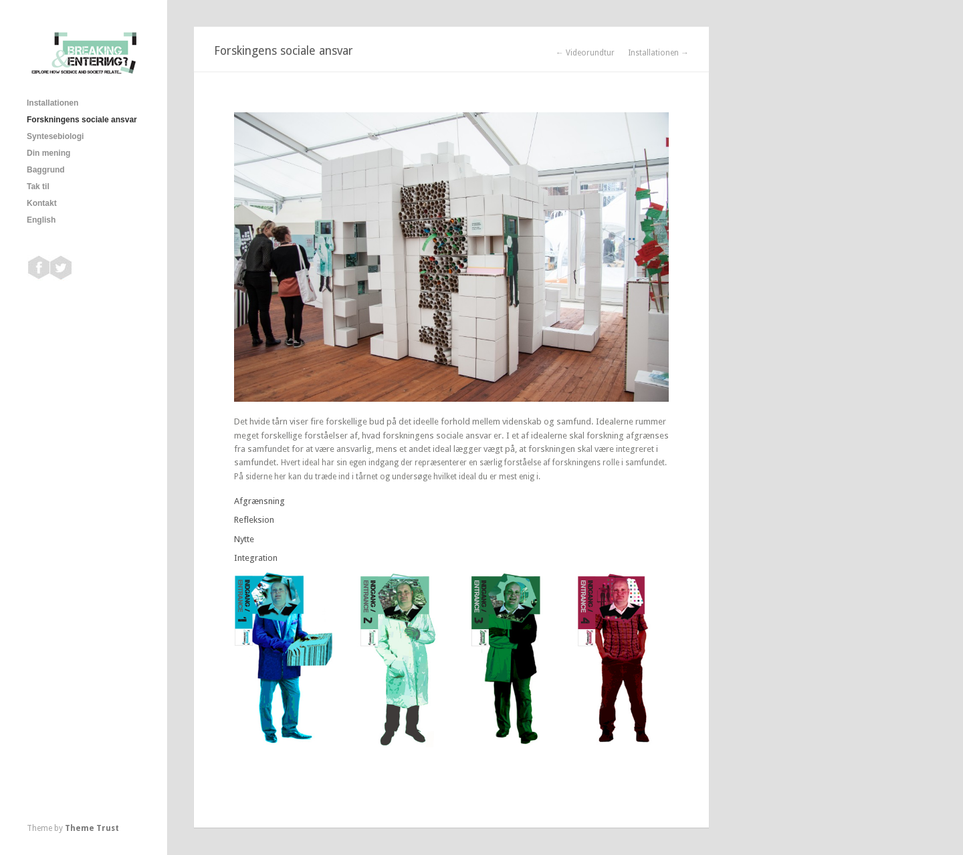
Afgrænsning (259, 501)
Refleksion (254, 520)
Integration (256, 558)
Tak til (38, 186)
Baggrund (46, 169)
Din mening (48, 153)
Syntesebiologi (55, 136)
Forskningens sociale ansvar (82, 119)
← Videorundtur (585, 53)
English (41, 220)
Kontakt (42, 203)
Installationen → (658, 53)
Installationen (52, 103)
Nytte (244, 539)
